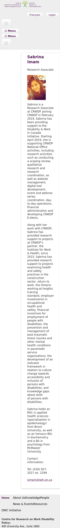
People (44, 497)
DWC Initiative (11, 510)
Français (35, 14)
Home (5, 497)
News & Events (23, 504)
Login (52, 14)
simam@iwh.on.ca (39, 479)
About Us (19, 497)
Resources (40, 504)
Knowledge (32, 497)
